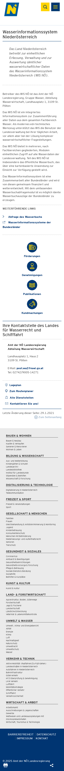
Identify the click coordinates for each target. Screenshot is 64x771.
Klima (8, 634)
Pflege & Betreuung (15, 568)
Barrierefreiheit (21, 734)
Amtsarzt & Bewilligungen (18, 559)
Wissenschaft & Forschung (18, 478)
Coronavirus (11, 556)
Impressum (25, 738)
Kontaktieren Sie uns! (24, 403)
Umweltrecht (12, 646)
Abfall (8, 628)
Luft (8, 637)
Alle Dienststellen (21, 397)
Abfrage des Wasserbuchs (22, 216)
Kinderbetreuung (14, 530)
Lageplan (15, 385)
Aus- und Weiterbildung (17, 461)
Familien (9, 518)
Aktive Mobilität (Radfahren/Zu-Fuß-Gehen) (26, 663)
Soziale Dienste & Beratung (18, 571)
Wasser (9, 652)
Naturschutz (11, 643)
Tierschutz (11, 545)
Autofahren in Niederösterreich (20, 669)
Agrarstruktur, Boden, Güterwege (21, 599)
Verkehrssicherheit (14, 696)
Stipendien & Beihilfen (16, 475)
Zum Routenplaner (21, 391)
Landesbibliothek (14, 469)
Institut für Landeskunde (17, 472)
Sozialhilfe (10, 574)
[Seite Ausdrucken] (6, 766)
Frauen (9, 521)
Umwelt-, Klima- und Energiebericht (22, 625)
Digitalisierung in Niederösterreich (21, 490)
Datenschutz (46, 734)
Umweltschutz (12, 649)
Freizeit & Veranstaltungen (18, 504)
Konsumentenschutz (15, 533)
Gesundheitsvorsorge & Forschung (22, 565)
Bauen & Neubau (13, 440)
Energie (9, 631)
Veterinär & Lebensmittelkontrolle (21, 614)
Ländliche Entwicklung (16, 611)
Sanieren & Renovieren (16, 446)
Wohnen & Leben (14, 449)
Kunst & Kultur (13, 588)
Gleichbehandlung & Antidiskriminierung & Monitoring (31, 524)
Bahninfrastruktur (14, 672)
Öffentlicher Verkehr (15, 690)
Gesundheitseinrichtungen (18, 562)
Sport (8, 507)
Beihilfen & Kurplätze (15, 577)
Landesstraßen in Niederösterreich (22, 666)
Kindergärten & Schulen (17, 463)
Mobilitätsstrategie (14, 687)
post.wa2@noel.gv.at (30, 368)
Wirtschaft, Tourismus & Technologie (23, 722)
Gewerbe (10, 713)
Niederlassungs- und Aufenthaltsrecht (23, 539)
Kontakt (42, 738)
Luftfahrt (10, 684)
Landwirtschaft (13, 608)
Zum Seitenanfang (47, 417)
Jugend (9, 527)
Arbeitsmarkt (12, 707)
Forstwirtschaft (13, 602)
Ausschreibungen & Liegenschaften (22, 710)
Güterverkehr (12, 675)
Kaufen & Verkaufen (15, 443)
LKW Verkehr (12, 681)
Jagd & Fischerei (13, 605)
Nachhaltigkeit (12, 640)
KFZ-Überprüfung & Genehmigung (22, 678)
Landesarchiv (12, 466)
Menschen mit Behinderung (18, 536)
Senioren (10, 542)
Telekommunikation (15, 493)
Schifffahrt (11, 693)
